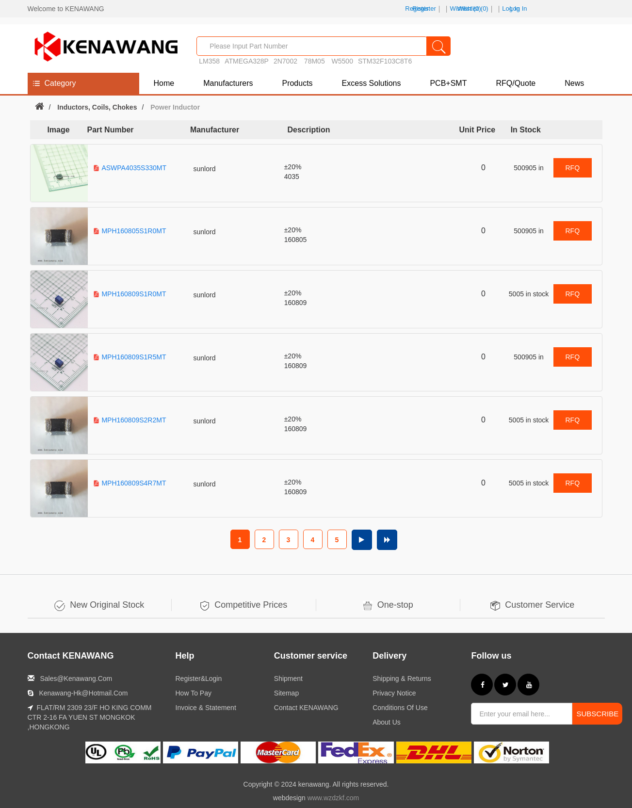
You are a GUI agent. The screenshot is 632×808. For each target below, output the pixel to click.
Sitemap (286, 693)
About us (387, 722)
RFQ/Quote (515, 83)
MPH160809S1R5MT (133, 357)
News (574, 83)
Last (387, 540)
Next (362, 540)
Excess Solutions (371, 83)
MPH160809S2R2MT (133, 420)
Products (297, 83)
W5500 (342, 61)
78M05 (315, 61)
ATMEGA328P (247, 61)
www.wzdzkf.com (333, 798)
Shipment (288, 678)
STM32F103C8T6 (385, 61)
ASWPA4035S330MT (133, 168)
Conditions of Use (400, 707)
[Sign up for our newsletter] (521, 714)
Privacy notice (394, 693)
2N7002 (285, 61)
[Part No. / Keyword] (311, 46)
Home (164, 83)
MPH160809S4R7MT (133, 483)
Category (60, 83)
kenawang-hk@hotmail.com (83, 693)
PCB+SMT (448, 83)
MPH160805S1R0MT (133, 231)
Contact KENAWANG (306, 707)
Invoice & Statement (206, 707)
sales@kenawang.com (76, 678)
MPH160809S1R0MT (133, 294)
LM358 (209, 61)
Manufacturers (228, 83)
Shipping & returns (402, 678)
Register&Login (199, 678)
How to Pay (193, 693)
